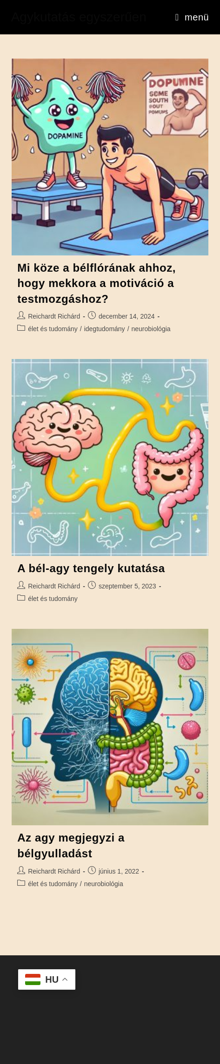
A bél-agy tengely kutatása (91, 568)
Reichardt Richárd (54, 316)
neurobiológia (151, 329)
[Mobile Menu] (192, 17)
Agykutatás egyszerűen (79, 17)
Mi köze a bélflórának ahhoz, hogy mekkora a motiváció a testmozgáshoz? (96, 283)
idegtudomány (104, 329)
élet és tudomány (53, 329)
